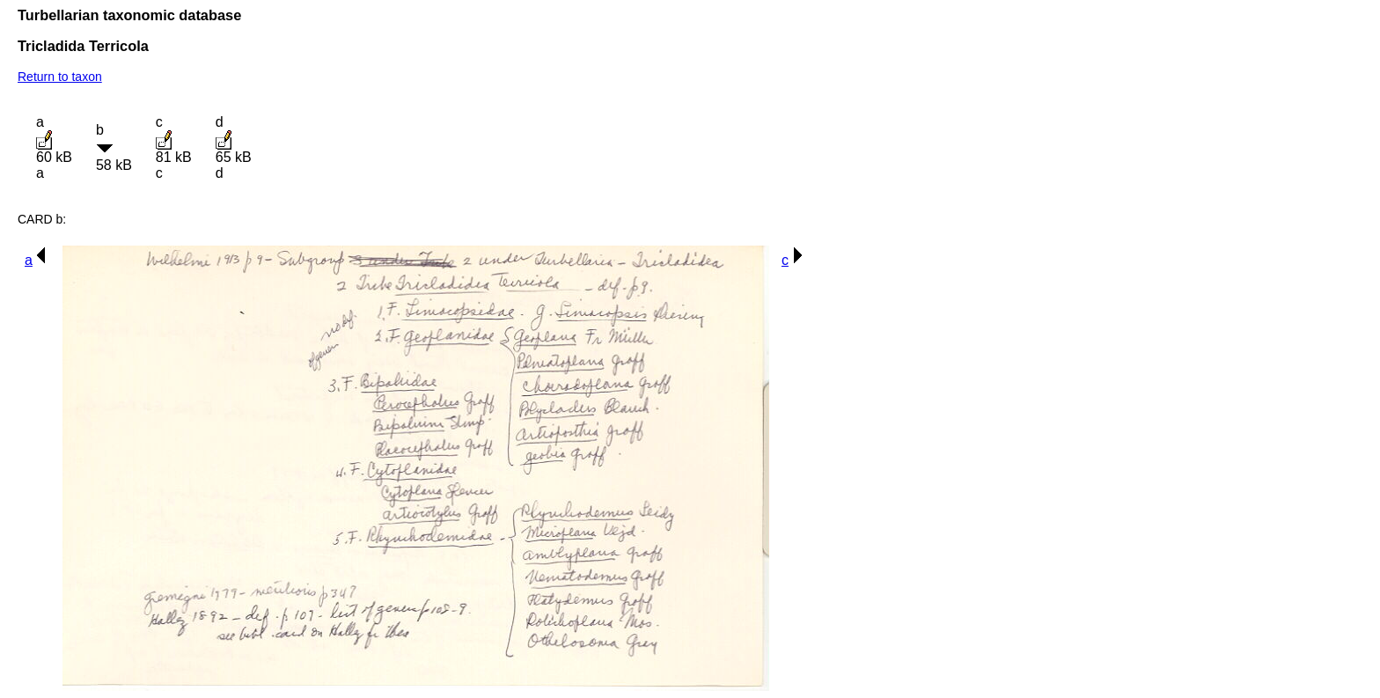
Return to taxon (60, 77)
